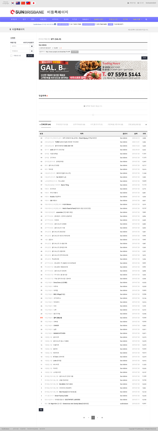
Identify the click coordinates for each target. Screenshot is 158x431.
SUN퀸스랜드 (99, 19)
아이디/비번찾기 (28, 42)
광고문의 (42, 429)
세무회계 (55, 19)
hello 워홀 (136, 19)
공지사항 (15, 429)
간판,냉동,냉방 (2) (134, 122)
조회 (144, 132)
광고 (24, 19)
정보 (33, 19)
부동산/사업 (113, 19)
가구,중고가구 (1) (96, 122)
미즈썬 (74, 19)
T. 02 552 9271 (118, 24)
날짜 (135, 132)
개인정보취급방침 (32, 429)
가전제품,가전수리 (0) (115, 122)
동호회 (66, 19)
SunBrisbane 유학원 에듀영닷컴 (44, 24)
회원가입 (131, 3)
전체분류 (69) (46, 122)
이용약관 (23, 429)
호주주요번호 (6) (79, 122)
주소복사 (74, 52)
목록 (144, 58)
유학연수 (14, 19)
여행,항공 (43, 19)
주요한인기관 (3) (62, 122)
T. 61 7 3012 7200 (75, 24)
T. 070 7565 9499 (101, 24)
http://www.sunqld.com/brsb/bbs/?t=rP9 (58, 52)
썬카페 (125, 19)
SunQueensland (151, 3)
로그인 (141, 3)
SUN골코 (85, 19)
